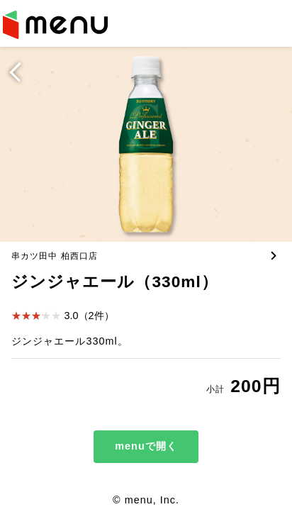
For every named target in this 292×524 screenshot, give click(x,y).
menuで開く (145, 446)
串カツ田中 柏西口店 (54, 256)
